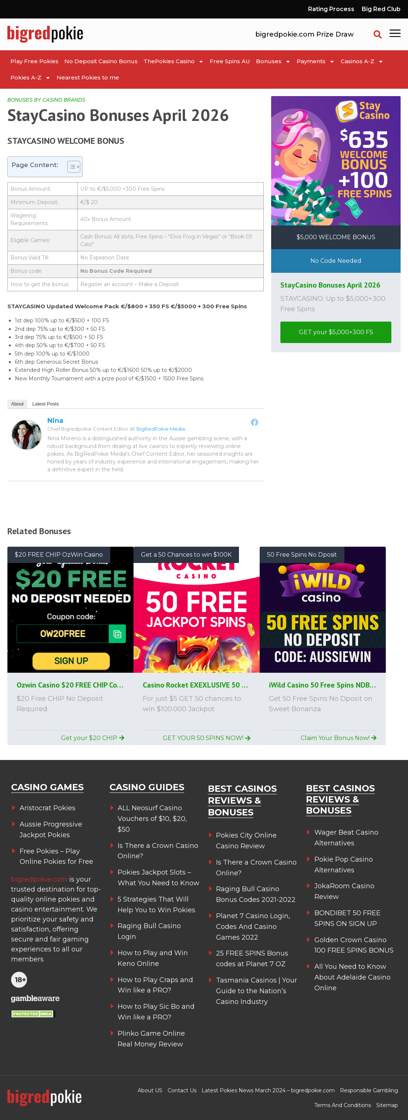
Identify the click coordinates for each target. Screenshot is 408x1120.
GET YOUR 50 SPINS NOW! (206, 737)
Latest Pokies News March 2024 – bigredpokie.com (268, 1090)
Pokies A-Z (30, 77)
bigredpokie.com (40, 879)
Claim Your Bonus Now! (339, 737)
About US (150, 1090)
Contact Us (182, 1090)
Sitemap (387, 1105)
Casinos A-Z (362, 61)
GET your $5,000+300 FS (336, 332)
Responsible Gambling (369, 1090)
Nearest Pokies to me (88, 77)
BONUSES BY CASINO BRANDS (46, 100)
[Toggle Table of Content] (70, 166)
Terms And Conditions (342, 1105)
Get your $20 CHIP (92, 737)
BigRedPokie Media (160, 429)
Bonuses (273, 61)
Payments (316, 61)
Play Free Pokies (34, 61)
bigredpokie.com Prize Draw (304, 34)
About (17, 404)
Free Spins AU (230, 61)
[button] (377, 34)
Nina (55, 421)
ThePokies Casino (174, 61)
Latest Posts (46, 404)
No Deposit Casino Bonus (101, 61)
